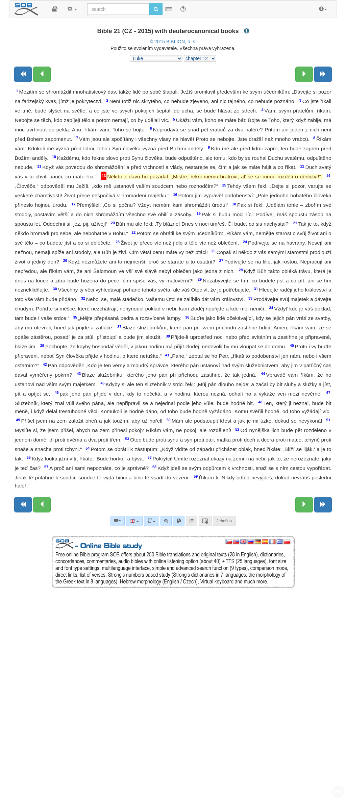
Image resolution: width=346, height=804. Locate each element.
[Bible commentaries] (117, 521)
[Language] (134, 521)
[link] (178, 521)
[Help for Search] (183, 9)
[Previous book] (23, 74)
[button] (55, 9)
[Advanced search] (166, 521)
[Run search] (156, 9)
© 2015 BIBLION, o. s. (173, 41)
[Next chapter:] (304, 74)
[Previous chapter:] (42, 74)
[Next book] (323, 74)
